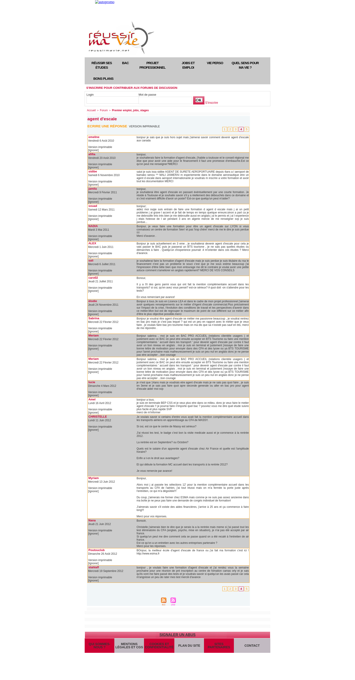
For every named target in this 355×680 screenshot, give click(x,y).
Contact (252, 647)
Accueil (91, 110)
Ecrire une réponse (107, 126)
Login (90, 94)
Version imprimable (145, 126)
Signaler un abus (177, 634)
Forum (102, 110)
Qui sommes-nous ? (99, 647)
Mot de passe (147, 94)
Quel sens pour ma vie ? (245, 65)
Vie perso (215, 63)
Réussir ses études (101, 65)
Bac (125, 63)
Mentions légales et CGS (129, 647)
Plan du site (188, 647)
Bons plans (103, 78)
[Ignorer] (93, 150)
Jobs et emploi (188, 65)
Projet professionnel (152, 65)
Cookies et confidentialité (159, 647)
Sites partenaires (218, 647)
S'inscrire (211, 102)
